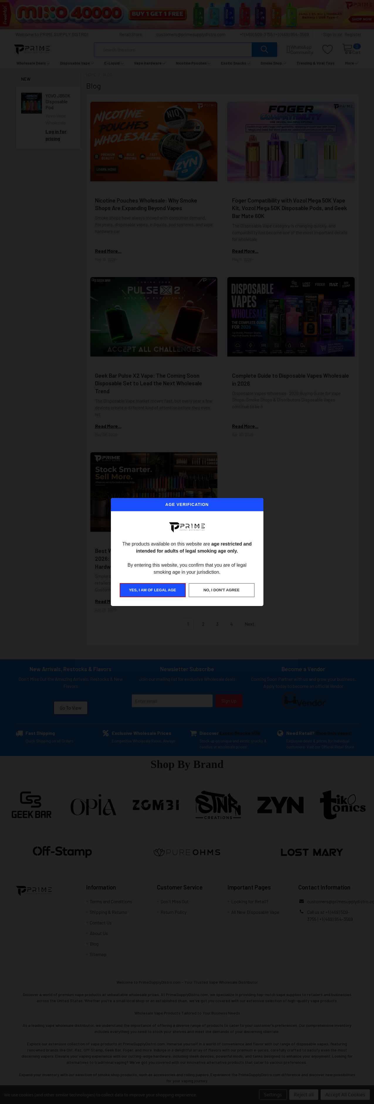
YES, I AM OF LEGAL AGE (152, 590)
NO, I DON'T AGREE (221, 590)
